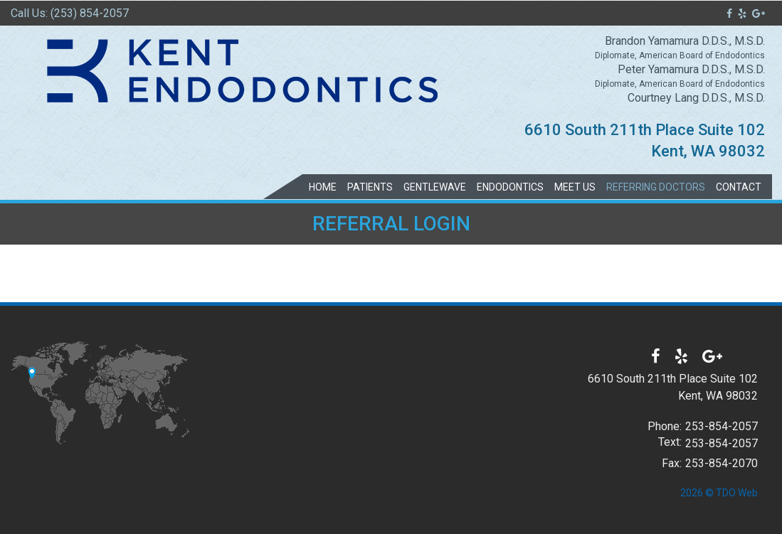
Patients (370, 187)
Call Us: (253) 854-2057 (70, 13)
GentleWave (434, 187)
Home (323, 187)
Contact (738, 187)
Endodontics (510, 187)
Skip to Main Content (46, 5)
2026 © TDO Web (719, 492)
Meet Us (575, 187)
